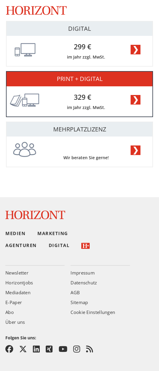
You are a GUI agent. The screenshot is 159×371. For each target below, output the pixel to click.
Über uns (15, 322)
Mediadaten (17, 292)
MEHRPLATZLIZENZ (79, 129)
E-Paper (13, 302)
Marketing (52, 233)
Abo (9, 312)
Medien (15, 233)
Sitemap (79, 302)
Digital (59, 245)
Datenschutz (84, 283)
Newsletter (16, 273)
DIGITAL (79, 28)
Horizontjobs (19, 283)
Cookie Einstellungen (93, 312)
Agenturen (21, 245)
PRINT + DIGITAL (80, 79)
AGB (75, 292)
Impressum (83, 273)
